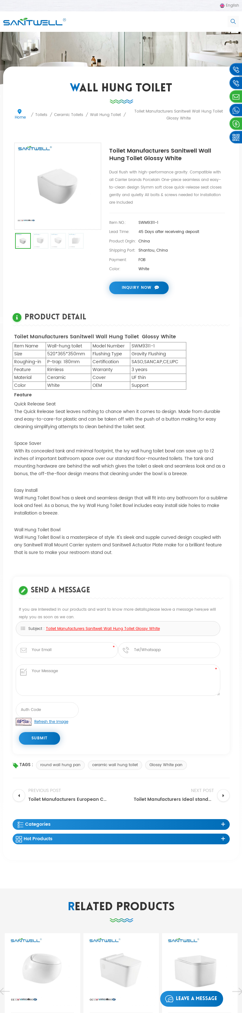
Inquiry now (136, 288)
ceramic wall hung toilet (115, 765)
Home (20, 114)
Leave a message (189, 999)
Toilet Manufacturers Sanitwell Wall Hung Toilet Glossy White (103, 629)
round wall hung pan (60, 765)
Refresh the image (51, 722)
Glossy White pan (166, 765)
